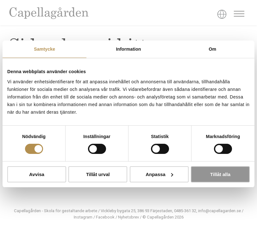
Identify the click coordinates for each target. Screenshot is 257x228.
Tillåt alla (220, 174)
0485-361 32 (185, 210)
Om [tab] (212, 49)
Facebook (105, 217)
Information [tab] (128, 49)
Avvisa (36, 174)
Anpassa (159, 174)
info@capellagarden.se (219, 210)
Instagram (83, 217)
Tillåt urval (98, 174)
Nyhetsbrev (128, 217)
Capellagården (48, 13)
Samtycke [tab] (44, 49)
